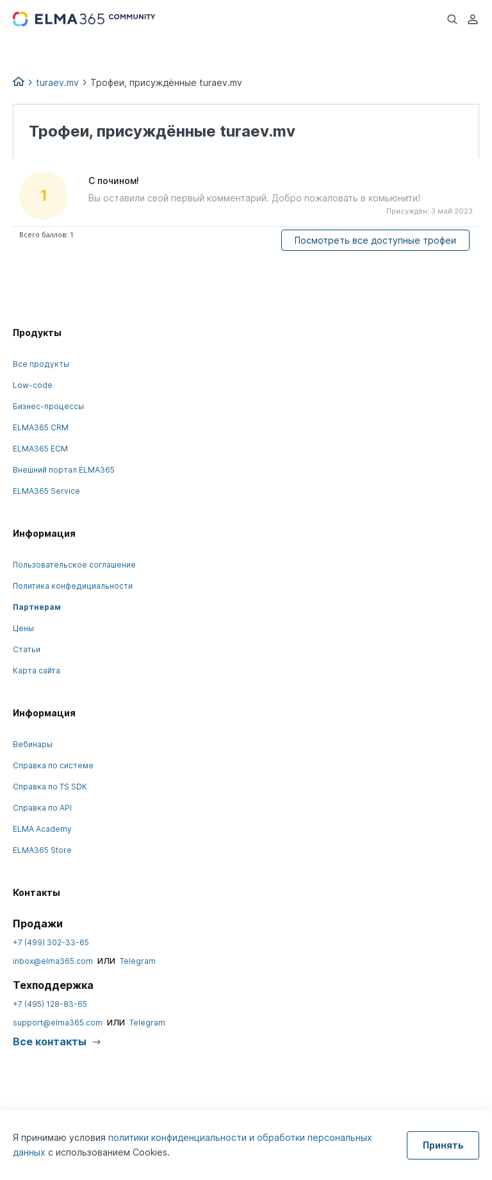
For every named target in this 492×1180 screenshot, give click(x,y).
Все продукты (41, 364)
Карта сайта (36, 670)
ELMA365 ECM (40, 448)
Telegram (138, 961)
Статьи (26, 649)
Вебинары (33, 744)
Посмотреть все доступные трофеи (375, 240)
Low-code (33, 385)
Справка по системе (53, 765)
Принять (443, 1145)
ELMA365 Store (42, 850)
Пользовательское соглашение (74, 564)
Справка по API (42, 808)
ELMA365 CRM (41, 427)
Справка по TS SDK (50, 786)
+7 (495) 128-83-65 (50, 1004)
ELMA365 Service (46, 491)
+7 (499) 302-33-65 (51, 942)
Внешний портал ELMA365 (64, 470)
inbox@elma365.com (53, 961)
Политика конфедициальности (73, 586)
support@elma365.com (57, 1022)
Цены (23, 628)
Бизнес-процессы (48, 406)
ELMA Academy (42, 829)
